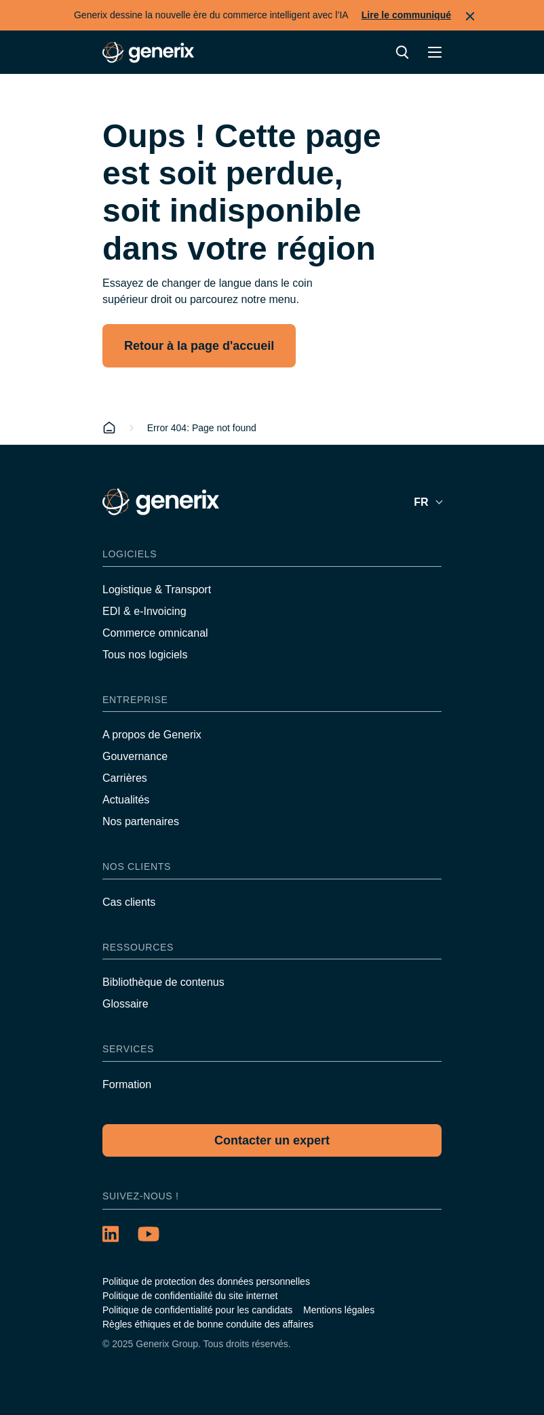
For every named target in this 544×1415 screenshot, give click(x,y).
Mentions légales (338, 1309)
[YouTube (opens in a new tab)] (148, 1234)
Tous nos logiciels (144, 654)
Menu (435, 52)
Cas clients (128, 902)
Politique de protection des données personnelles (206, 1281)
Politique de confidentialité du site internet (189, 1295)
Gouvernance (135, 756)
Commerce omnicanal (155, 633)
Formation (126, 1084)
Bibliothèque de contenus (163, 982)
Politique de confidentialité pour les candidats (197, 1309)
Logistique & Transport (156, 589)
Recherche (402, 52)
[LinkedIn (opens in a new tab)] (110, 1234)
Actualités (125, 799)
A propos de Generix (151, 734)
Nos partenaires (140, 821)
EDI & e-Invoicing (144, 611)
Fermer (470, 16)
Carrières (124, 778)
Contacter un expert (272, 1140)
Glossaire (125, 1004)
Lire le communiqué (406, 14)
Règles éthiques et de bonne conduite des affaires (207, 1324)
